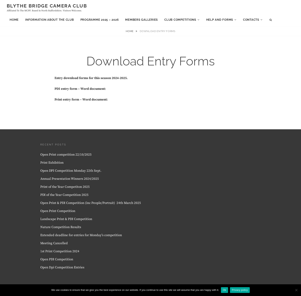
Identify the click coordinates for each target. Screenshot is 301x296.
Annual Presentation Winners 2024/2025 (69, 179)
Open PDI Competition (56, 259)
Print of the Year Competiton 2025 (65, 187)
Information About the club (49, 19)
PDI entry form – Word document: (80, 89)
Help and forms (219, 19)
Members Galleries (141, 19)
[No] (296, 290)
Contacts (251, 19)
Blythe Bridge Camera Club (47, 6)
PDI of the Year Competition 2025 (64, 195)
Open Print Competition (58, 211)
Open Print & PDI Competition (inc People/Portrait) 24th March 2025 (90, 203)
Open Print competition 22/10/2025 (66, 155)
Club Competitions (180, 19)
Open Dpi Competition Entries (62, 267)
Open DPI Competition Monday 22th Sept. (70, 171)
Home (14, 19)
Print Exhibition (52, 163)
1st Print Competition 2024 (59, 251)
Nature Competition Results (60, 227)
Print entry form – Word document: (81, 99)
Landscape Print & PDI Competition (66, 219)
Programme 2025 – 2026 (99, 19)
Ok (224, 290)
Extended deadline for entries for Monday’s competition (81, 235)
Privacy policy (240, 290)
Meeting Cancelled (54, 243)
